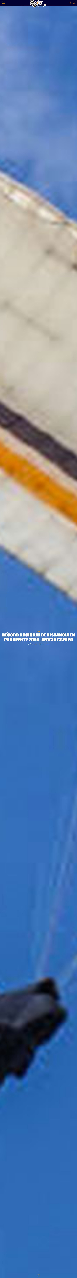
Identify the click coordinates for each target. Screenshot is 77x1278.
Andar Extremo (45, 644)
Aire (38, 631)
